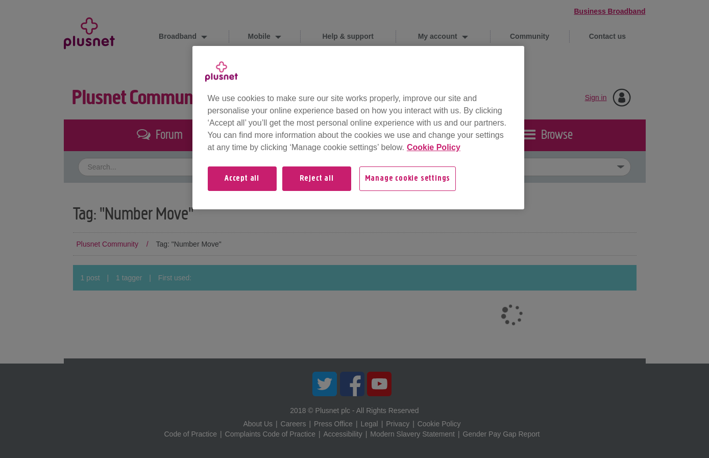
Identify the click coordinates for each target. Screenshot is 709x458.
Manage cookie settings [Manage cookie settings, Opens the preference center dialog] (408, 179)
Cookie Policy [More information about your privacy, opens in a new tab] (433, 147)
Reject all (317, 179)
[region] (358, 127)
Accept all (242, 179)
